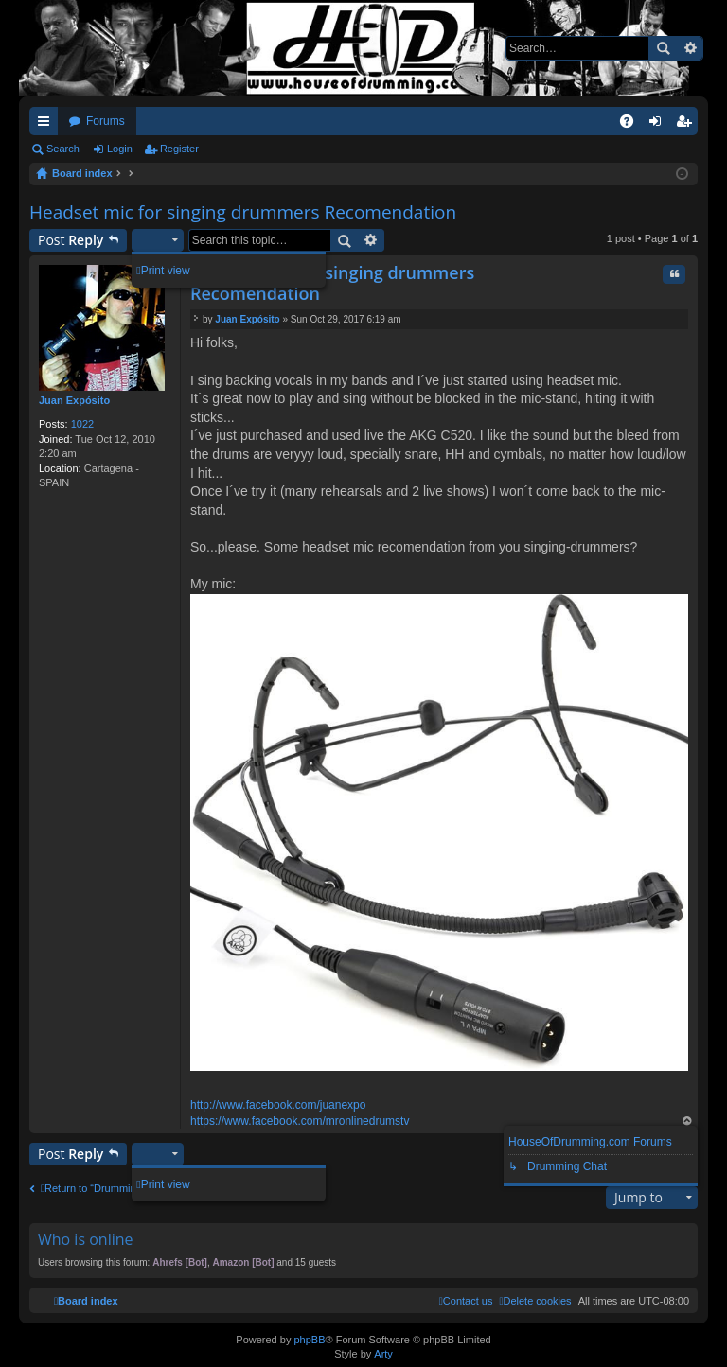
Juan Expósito (74, 400)
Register (179, 148)
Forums (105, 121)
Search (662, 48)
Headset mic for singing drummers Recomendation (242, 212)
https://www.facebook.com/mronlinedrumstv (299, 1121)
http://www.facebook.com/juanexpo (277, 1105)
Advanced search (689, 48)
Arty (383, 1353)
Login (120, 148)
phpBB (309, 1339)
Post (70, 240)
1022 (82, 423)
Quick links (47, 124)
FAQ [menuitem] (633, 124)
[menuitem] (535, 1300)
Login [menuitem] (659, 124)
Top (687, 1122)
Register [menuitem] (688, 124)
